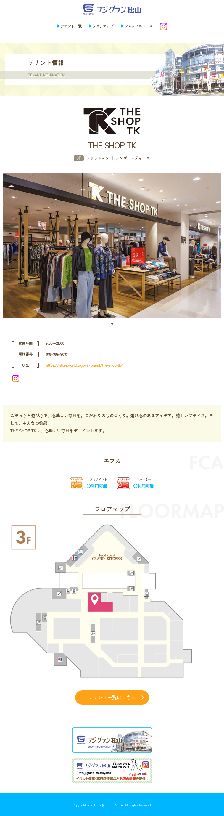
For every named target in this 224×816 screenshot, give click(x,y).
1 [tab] (112, 324)
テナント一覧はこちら (112, 697)
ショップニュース (138, 25)
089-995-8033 (57, 354)
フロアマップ (103, 25)
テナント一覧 (71, 25)
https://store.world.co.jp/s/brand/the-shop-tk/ (84, 365)
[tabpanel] (112, 245)
